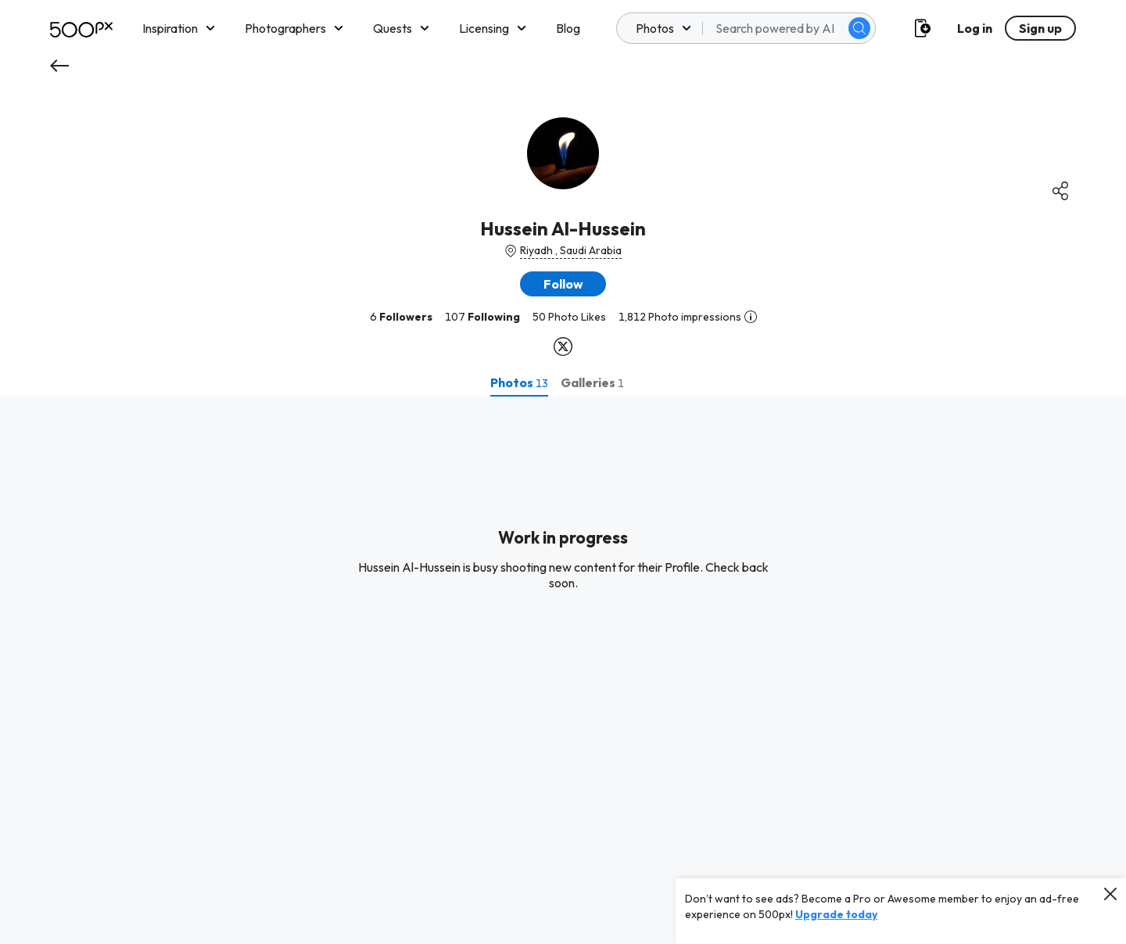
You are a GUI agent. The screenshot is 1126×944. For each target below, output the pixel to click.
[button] (563, 283)
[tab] (519, 382)
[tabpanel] (563, 670)
